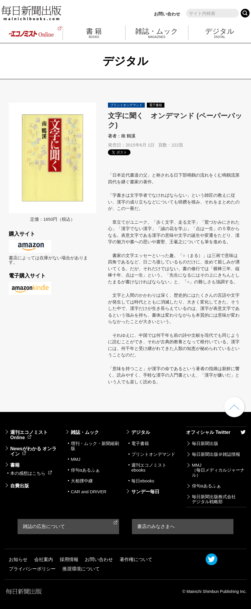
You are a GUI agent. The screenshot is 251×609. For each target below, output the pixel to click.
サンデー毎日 (145, 491)
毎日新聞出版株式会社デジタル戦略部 (214, 499)
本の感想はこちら (31, 473)
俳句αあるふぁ (85, 469)
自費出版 (19, 485)
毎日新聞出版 (205, 443)
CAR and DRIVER (88, 491)
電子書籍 (140, 443)
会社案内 (43, 559)
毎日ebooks (142, 480)
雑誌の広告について (44, 526)
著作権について (136, 559)
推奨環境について (81, 568)
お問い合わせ (167, 13)
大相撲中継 (82, 480)
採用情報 (69, 559)
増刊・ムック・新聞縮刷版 (95, 446)
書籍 (15, 465)
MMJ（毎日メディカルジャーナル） (218, 470)
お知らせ (18, 559)
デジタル (140, 432)
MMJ (75, 459)
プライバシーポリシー (32, 568)
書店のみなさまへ (156, 526)
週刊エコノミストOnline (29, 435)
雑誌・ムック (85, 432)
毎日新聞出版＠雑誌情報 (216, 454)
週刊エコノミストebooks (148, 467)
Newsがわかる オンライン (33, 451)
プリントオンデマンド (153, 454)
